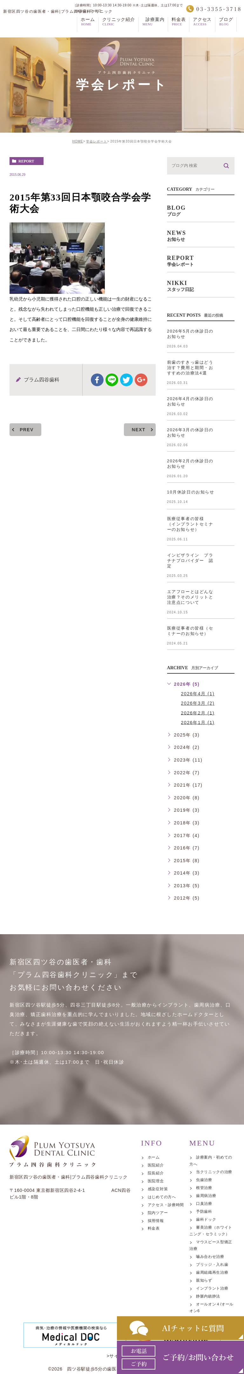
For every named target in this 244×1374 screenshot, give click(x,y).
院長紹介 (156, 1229)
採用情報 (156, 1277)
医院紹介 (156, 1221)
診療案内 (153, 28)
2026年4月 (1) (198, 693)
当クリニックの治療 (214, 1228)
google (141, 379)
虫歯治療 (204, 1236)
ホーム (154, 1213)
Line (111, 379)
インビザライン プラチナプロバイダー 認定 (190, 560)
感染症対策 (158, 1245)
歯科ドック (206, 1275)
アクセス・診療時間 (166, 1261)
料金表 (154, 1285)
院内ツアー (158, 1269)
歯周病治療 (206, 1252)
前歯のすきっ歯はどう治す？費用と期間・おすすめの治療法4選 (190, 367)
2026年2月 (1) (198, 712)
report (26, 161)
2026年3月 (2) (198, 703)
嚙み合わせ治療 (210, 1313)
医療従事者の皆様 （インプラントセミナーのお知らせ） (190, 524)
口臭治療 (204, 1260)
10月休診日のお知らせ (190, 492)
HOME (77, 141)
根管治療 (204, 1244)
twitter (126, 379)
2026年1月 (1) (198, 722)
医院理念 (156, 1237)
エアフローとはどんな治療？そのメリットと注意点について (190, 597)
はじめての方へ (162, 1253)
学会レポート (96, 141)
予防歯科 (204, 1267)
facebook (97, 379)
